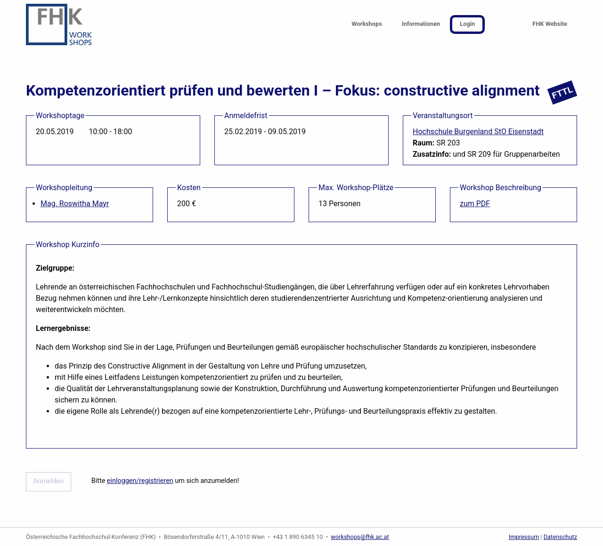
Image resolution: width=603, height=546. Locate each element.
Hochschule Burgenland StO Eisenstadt (478, 131)
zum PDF (475, 203)
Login (467, 23)
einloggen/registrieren (140, 481)
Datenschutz (560, 536)
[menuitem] (366, 24)
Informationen (421, 23)
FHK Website (549, 23)
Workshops (366, 23)
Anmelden (48, 481)
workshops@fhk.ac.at (360, 536)
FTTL (562, 92)
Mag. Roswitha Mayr (75, 203)
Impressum (524, 536)
